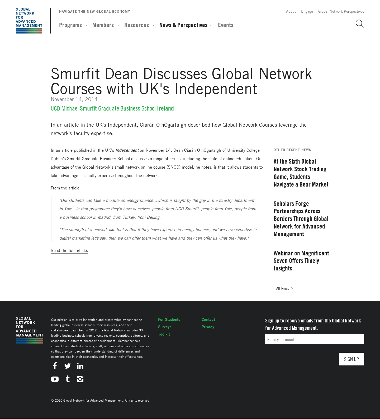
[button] (358, 24)
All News (282, 288)
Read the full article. (69, 250)
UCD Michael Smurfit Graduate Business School (103, 108)
